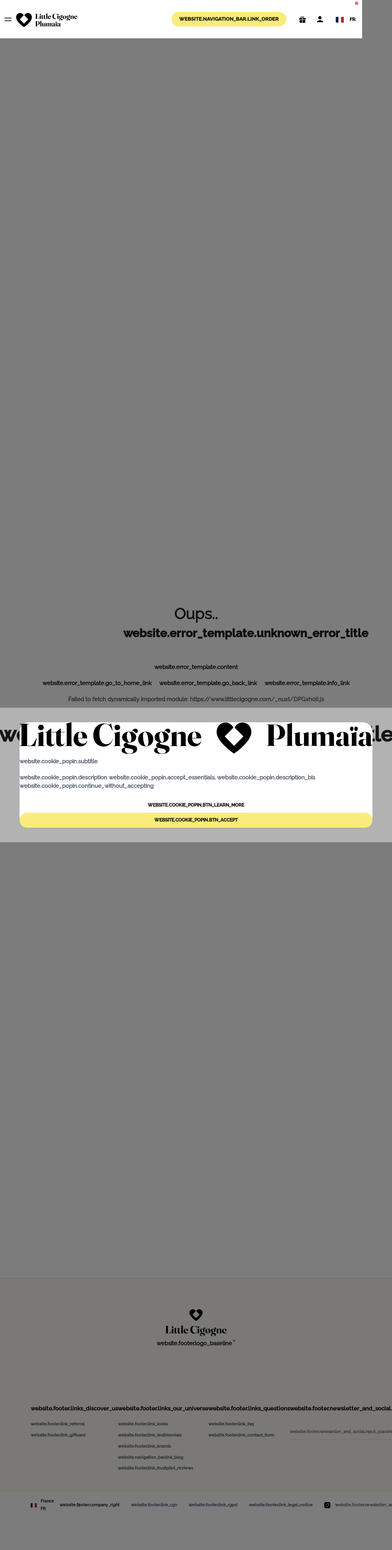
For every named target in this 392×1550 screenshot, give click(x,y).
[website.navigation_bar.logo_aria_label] (46, 20)
